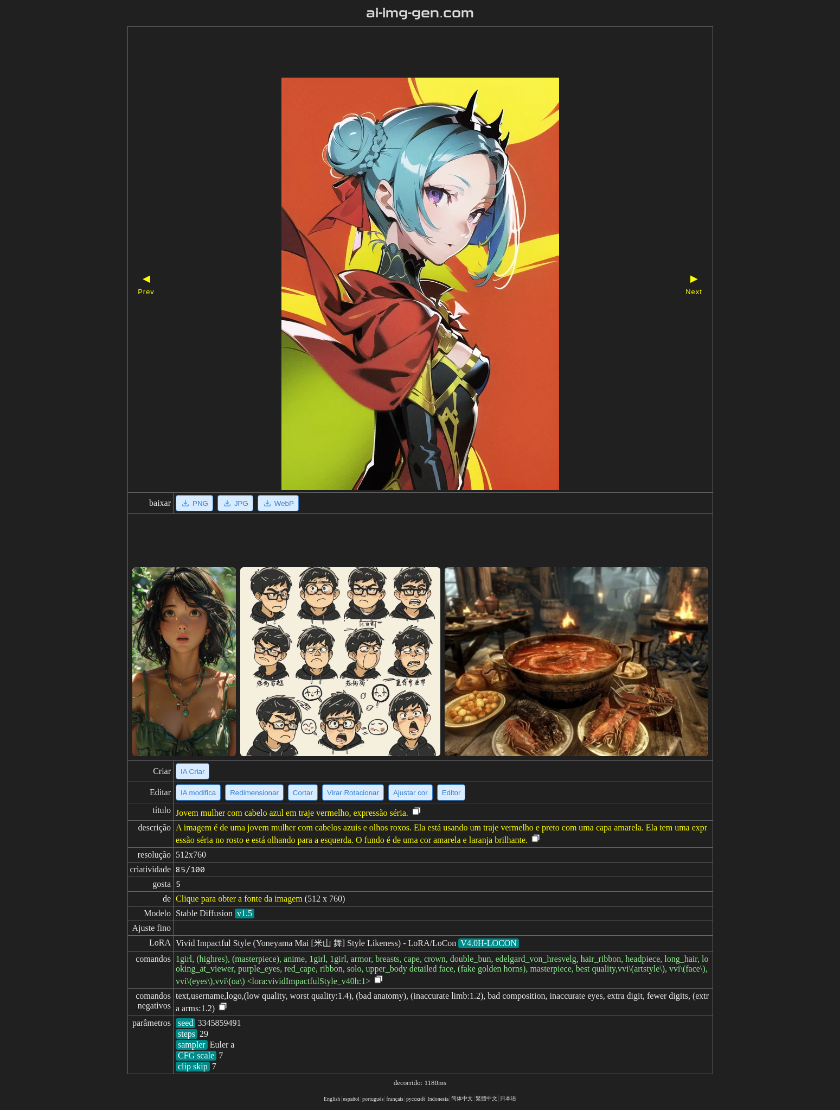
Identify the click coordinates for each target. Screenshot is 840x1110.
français (394, 1099)
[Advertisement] (401, 53)
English (332, 1099)
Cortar (303, 793)
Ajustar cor (410, 793)
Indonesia (437, 1099)
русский (415, 1099)
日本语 (508, 1098)
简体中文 (462, 1098)
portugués (372, 1099)
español (351, 1099)
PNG (194, 503)
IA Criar (192, 772)
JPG (235, 503)
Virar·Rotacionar (353, 793)
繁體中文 (486, 1098)
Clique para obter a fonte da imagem (239, 898)
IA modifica (198, 793)
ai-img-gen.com (420, 13)
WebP (278, 503)
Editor (451, 793)
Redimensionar (254, 793)
